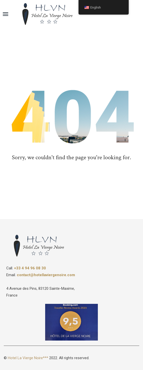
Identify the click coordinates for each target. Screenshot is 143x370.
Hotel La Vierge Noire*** (28, 358)
